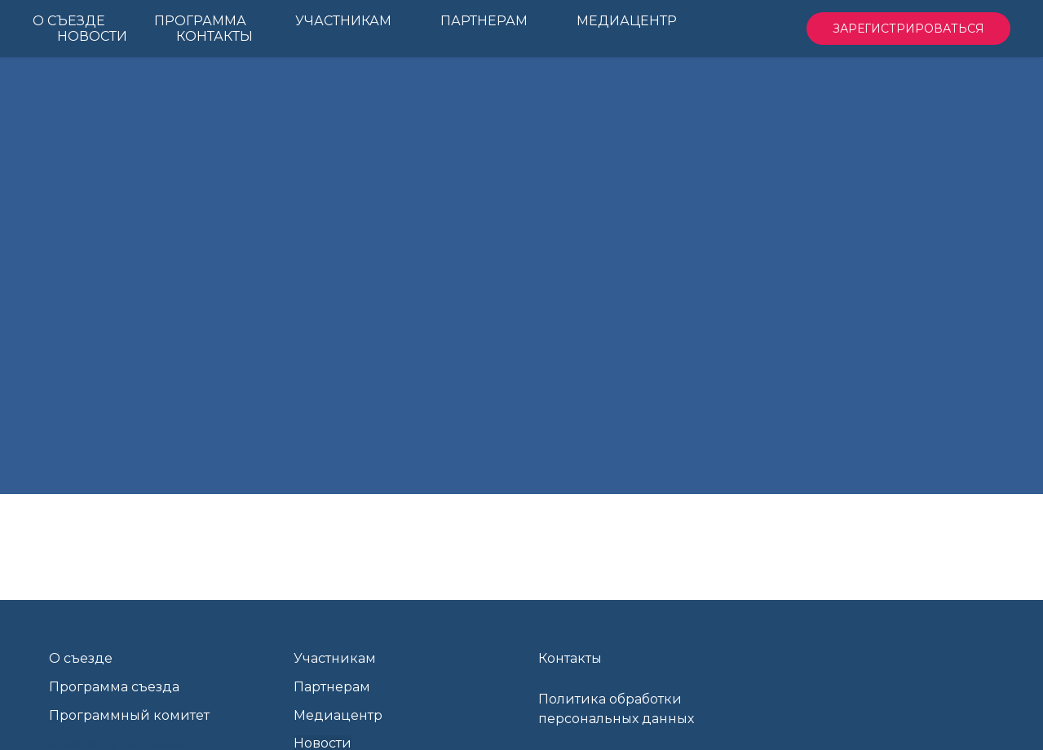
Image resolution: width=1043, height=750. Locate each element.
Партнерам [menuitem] (484, 21)
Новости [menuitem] (92, 36)
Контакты (570, 658)
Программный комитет (129, 715)
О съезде (81, 658)
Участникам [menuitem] (343, 21)
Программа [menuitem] (200, 21)
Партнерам (332, 687)
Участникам (335, 658)
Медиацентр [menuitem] (627, 21)
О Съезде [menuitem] (69, 21)
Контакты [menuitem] (214, 36)
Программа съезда (114, 687)
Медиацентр (338, 715)
